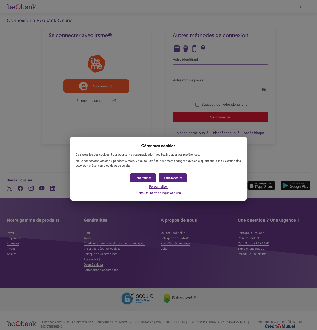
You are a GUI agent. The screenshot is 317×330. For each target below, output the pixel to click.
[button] (173, 177)
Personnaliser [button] (158, 186)
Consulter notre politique (158, 193)
